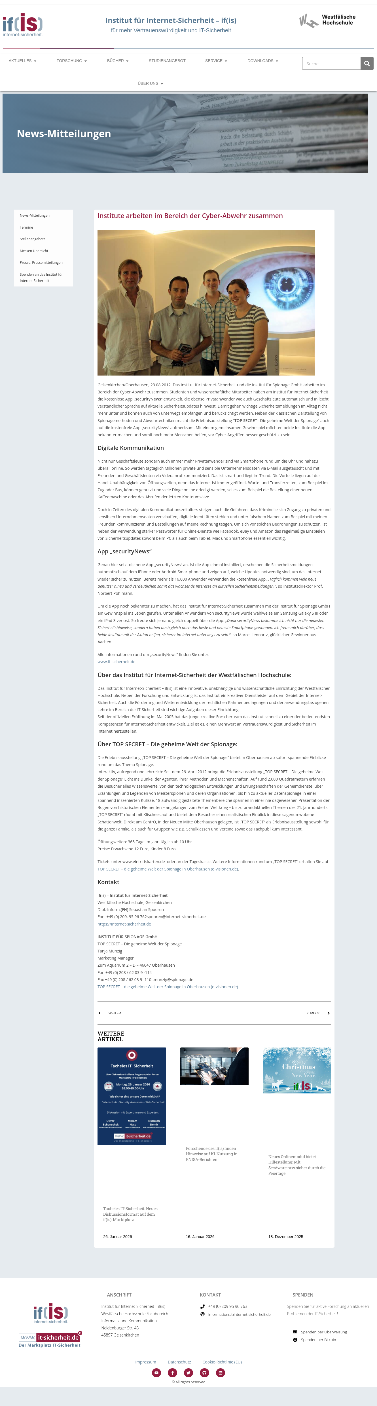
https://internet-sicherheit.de (124, 924)
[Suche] (367, 63)
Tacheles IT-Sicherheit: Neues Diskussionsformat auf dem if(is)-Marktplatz (130, 1214)
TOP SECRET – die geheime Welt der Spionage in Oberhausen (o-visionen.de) (168, 869)
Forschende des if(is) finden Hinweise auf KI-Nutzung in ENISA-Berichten (212, 1154)
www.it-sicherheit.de (116, 661)
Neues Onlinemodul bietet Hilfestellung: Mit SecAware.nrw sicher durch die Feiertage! (296, 1165)
